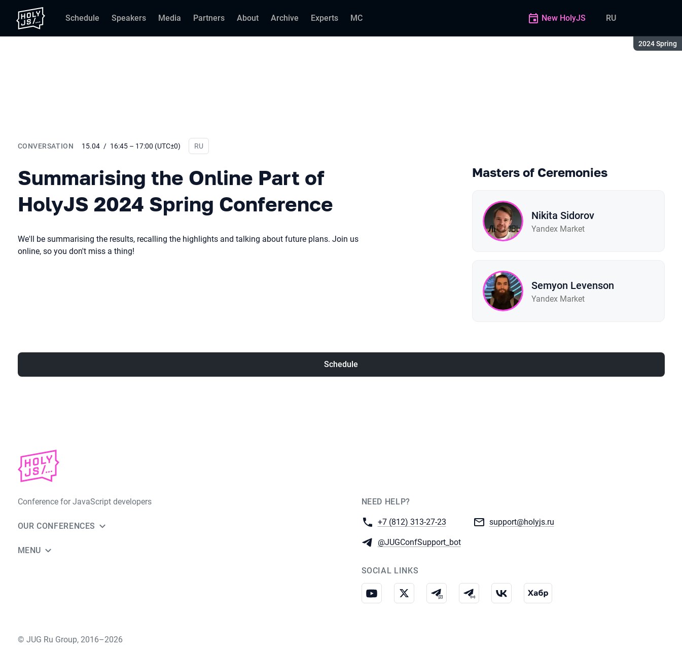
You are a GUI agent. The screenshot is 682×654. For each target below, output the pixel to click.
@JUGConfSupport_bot (419, 541)
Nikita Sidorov (562, 215)
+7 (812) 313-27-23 (412, 521)
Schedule (341, 364)
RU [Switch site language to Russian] (611, 18)
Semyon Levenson (572, 285)
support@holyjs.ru (521, 521)
